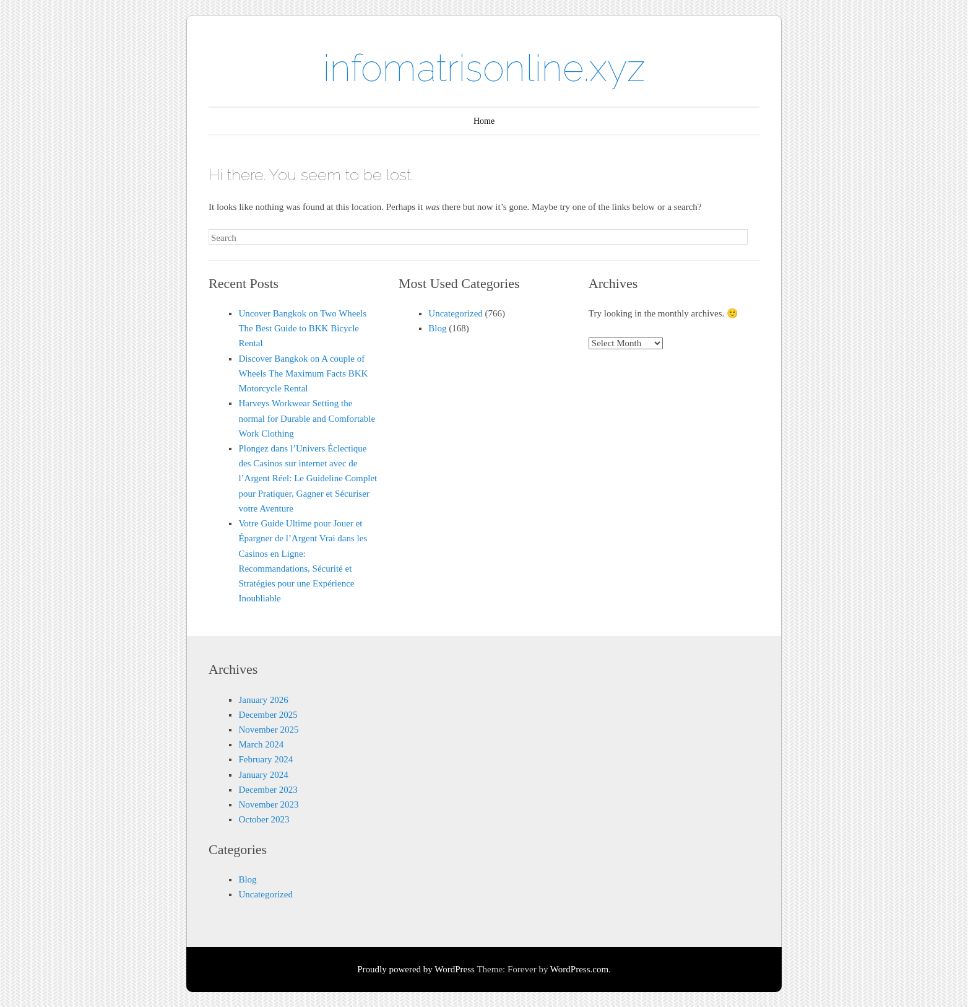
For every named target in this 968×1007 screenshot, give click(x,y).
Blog (437, 328)
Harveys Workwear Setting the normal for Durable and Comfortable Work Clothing (306, 418)
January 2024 (263, 775)
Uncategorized (455, 313)
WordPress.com (579, 969)
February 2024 (265, 759)
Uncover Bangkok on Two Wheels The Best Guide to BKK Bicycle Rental (302, 328)
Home (484, 121)
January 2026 (263, 700)
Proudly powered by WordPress (416, 969)
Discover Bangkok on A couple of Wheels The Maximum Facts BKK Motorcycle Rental (303, 373)
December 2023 (267, 790)
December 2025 (267, 715)
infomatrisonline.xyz (484, 68)
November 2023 (268, 804)
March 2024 (260, 744)
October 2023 (263, 819)
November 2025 (268, 730)
